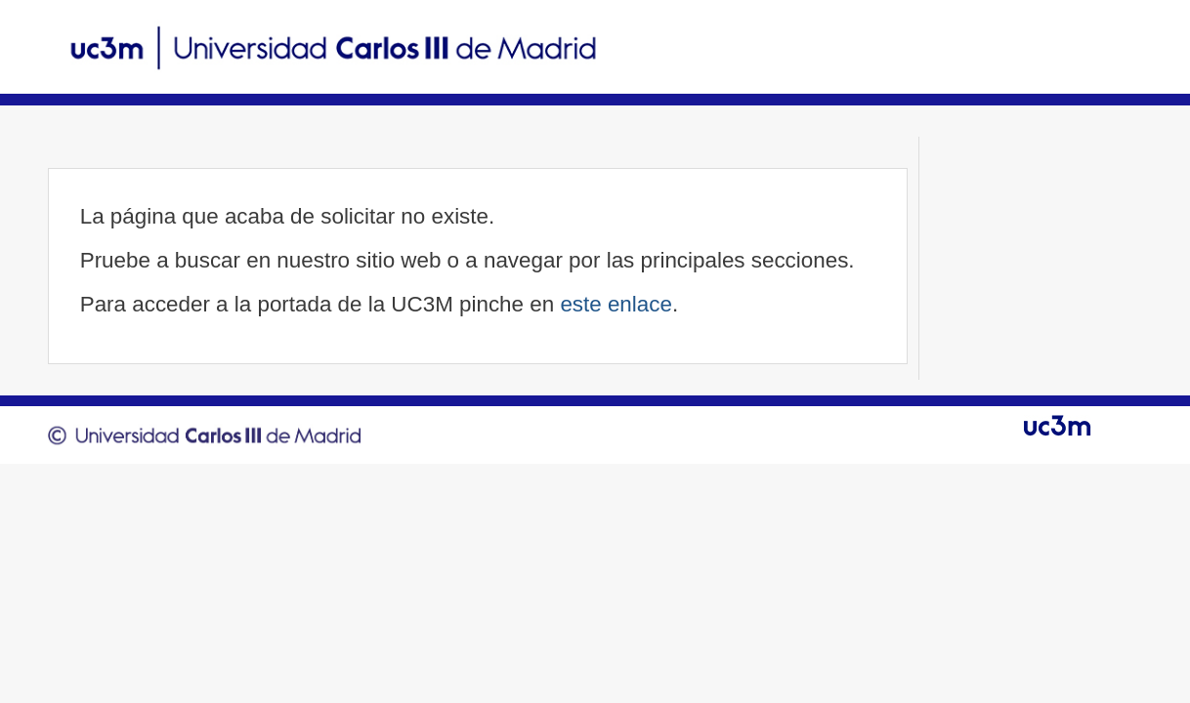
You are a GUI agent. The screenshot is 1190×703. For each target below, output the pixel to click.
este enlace (616, 304)
